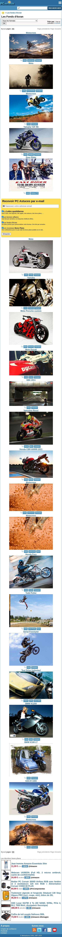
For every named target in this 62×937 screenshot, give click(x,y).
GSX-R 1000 (31, 781)
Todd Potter (31, 593)
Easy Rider (31, 157)
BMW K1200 (31, 704)
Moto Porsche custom (31, 311)
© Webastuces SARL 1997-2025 (31, 936)
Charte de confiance (8, 929)
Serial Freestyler (31, 632)
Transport (38, 60)
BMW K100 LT (31, 742)
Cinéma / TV (34, 193)
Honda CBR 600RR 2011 (31, 449)
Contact (4, 933)
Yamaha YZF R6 (31, 127)
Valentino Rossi (31, 411)
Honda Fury (31, 554)
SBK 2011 (31, 380)
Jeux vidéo (37, 700)
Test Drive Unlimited (31, 670)
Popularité (57, 23)
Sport (38, 551)
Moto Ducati (31, 350)
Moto (31, 63)
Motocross (31, 33)
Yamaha (31, 278)
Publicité (4, 931)
